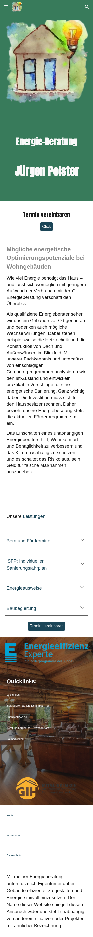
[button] (6, 7)
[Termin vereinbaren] (46, 626)
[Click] (46, 226)
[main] (47, 148)
